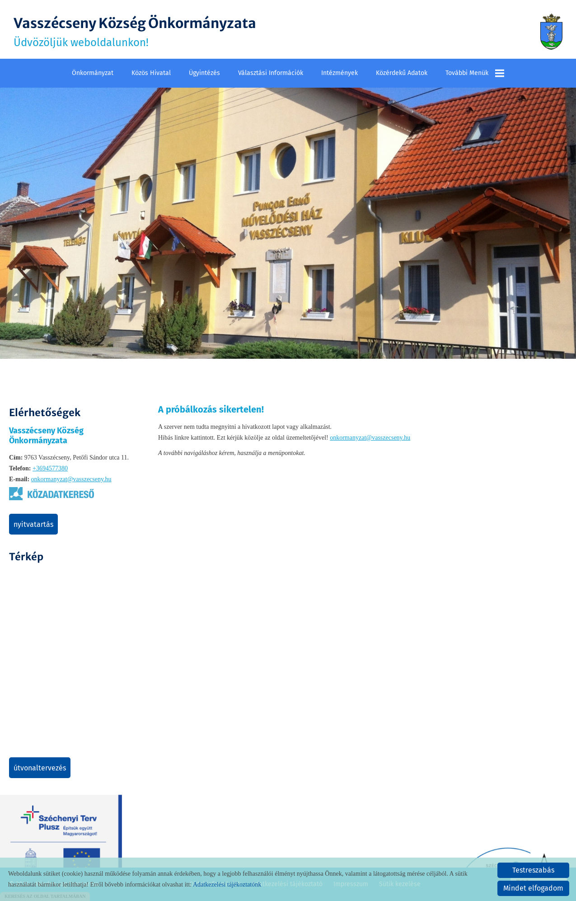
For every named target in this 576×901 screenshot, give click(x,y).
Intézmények (339, 73)
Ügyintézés (204, 73)
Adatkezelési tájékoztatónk (227, 884)
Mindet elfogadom (533, 888)
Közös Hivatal (151, 73)
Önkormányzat (92, 73)
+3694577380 (50, 468)
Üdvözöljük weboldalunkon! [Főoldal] (135, 31)
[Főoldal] (551, 32)
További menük (474, 73)
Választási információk (270, 73)
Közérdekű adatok (401, 73)
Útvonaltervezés (40, 768)
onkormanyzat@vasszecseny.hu (71, 479)
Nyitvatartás (33, 524)
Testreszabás (533, 870)
